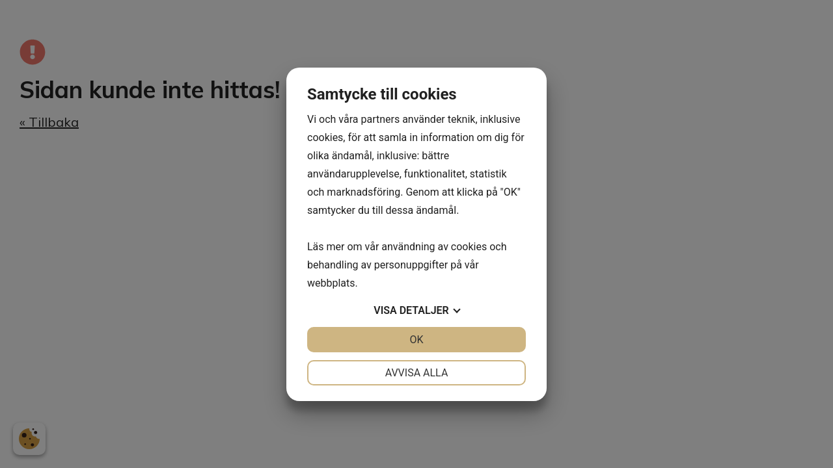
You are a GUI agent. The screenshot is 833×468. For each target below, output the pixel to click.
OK (416, 339)
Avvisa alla (416, 373)
